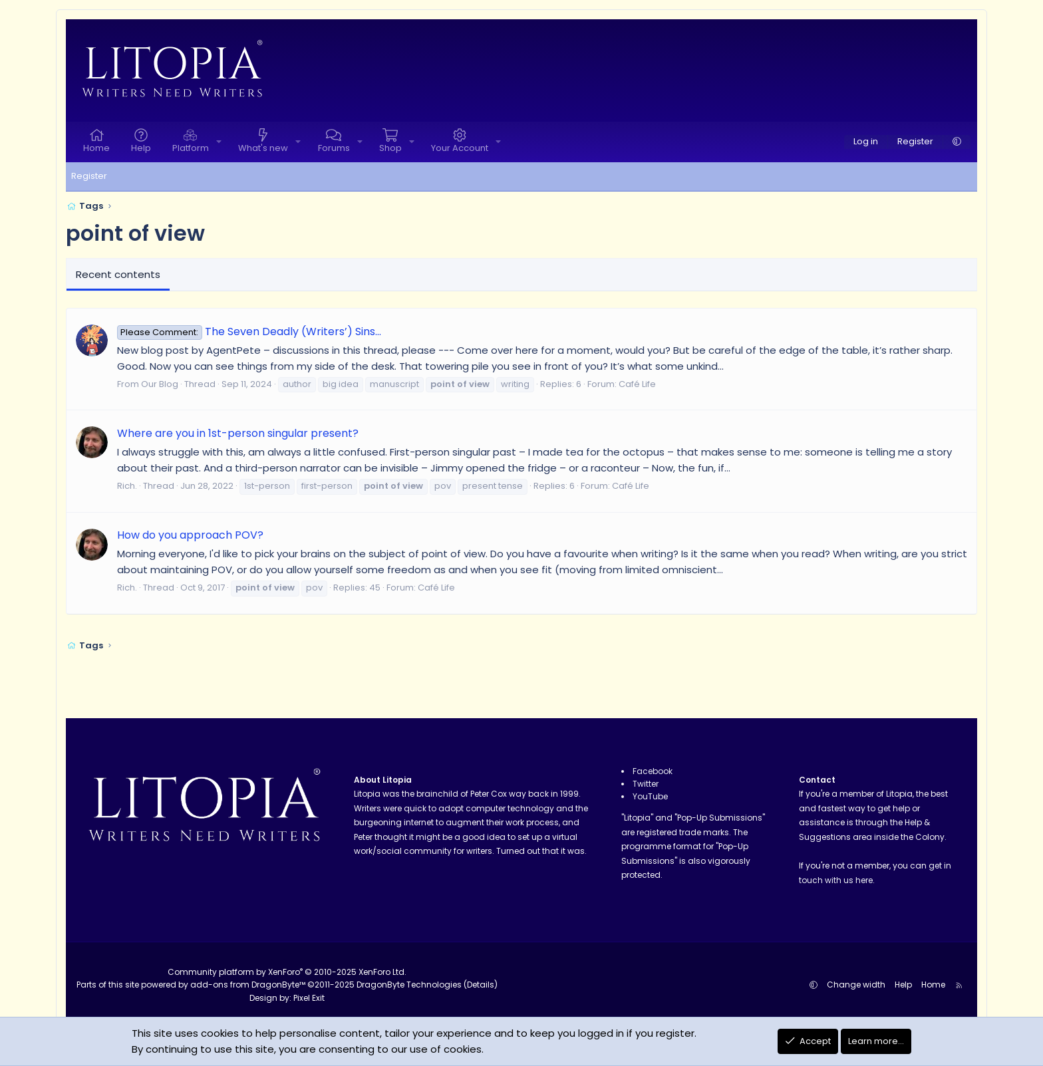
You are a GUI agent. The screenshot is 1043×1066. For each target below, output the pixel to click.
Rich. (127, 485)
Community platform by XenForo (287, 972)
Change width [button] (856, 984)
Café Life (637, 384)
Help (141, 148)
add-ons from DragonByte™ (247, 984)
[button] (218, 142)
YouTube (650, 796)
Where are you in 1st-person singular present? (238, 433)
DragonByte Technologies (409, 984)
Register (89, 176)
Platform (190, 148)
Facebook (652, 771)
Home (96, 148)
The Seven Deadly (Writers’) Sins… (249, 331)
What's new (263, 148)
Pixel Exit (309, 997)
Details (480, 984)
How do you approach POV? (190, 535)
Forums (334, 148)
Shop (390, 148)
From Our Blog (147, 384)
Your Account (459, 148)
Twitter (646, 783)
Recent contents (118, 274)
